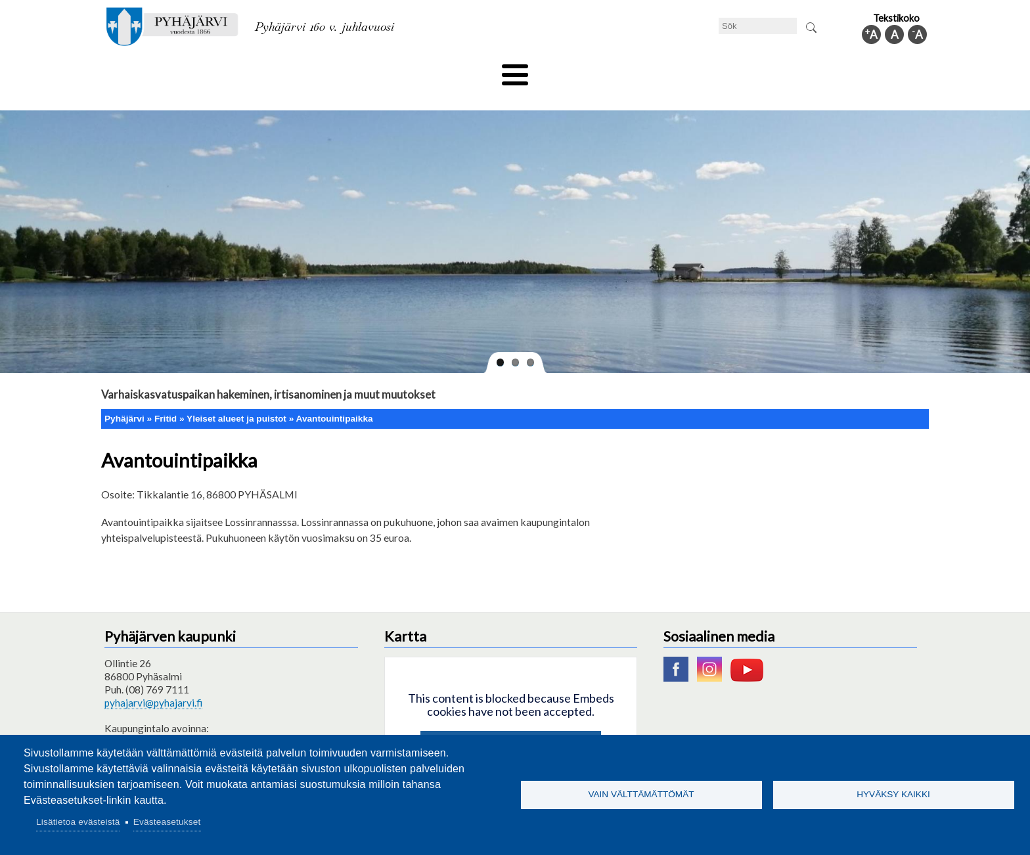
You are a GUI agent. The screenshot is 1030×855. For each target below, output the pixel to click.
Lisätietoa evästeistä (78, 822)
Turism (552, 70)
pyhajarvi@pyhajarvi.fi (153, 681)
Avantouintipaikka (334, 396)
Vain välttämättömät (641, 794)
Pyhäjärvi (124, 396)
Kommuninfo (834, 70)
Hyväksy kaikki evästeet (510, 724)
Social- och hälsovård (466, 70)
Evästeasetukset (167, 822)
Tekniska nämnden (208, 70)
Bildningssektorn (309, 70)
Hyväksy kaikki (893, 794)
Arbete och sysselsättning (649, 70)
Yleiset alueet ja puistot (236, 396)
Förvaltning (755, 70)
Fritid (382, 70)
